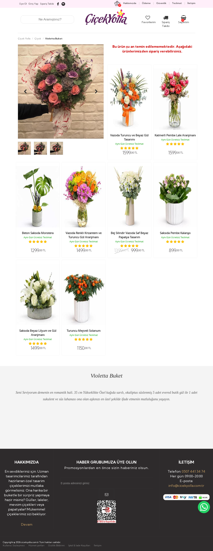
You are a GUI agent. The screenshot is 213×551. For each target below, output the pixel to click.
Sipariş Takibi (166, 22)
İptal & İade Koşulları (79, 545)
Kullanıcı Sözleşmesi (14, 545)
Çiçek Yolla (24, 38)
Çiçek (37, 38)
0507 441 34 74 (193, 471)
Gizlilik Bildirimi (56, 545)
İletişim (97, 545)
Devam (26, 524)
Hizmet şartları (36, 545)
